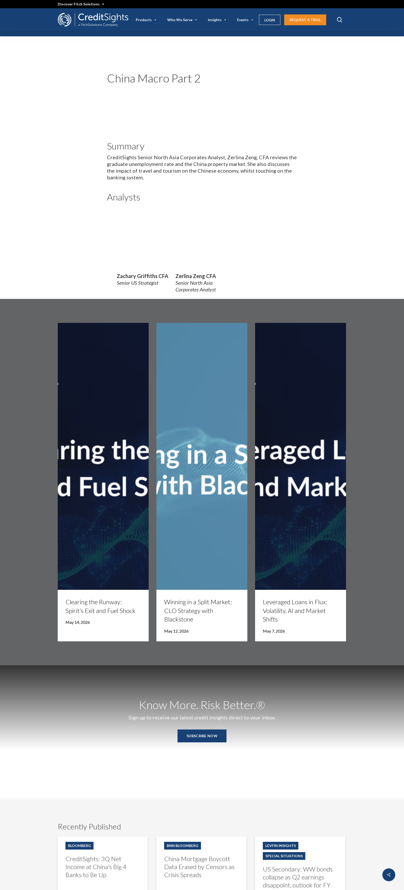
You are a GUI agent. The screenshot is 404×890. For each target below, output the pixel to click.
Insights (217, 20)
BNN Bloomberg (182, 845)
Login (269, 20)
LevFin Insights (280, 845)
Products (146, 20)
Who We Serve (182, 20)
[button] (202, 735)
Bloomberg (79, 845)
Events (245, 20)
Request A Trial (305, 20)
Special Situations (284, 856)
